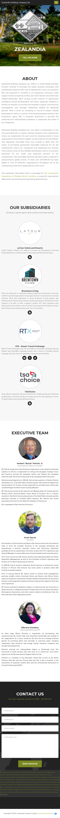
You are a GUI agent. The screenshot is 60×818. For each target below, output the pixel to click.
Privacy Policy (4, 794)
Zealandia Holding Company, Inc (16, 2)
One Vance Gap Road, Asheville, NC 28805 (24, 699)
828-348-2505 (46, 699)
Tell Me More (30, 58)
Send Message (30, 764)
